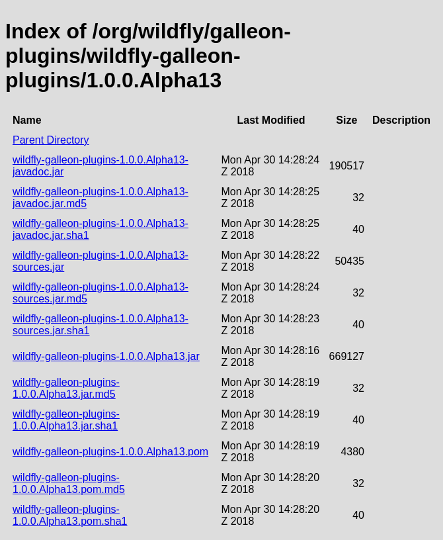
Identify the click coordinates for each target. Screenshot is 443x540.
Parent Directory (51, 140)
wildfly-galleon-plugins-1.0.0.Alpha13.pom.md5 (69, 483)
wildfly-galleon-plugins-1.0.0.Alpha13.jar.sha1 (66, 419)
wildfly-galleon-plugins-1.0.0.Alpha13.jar (106, 356)
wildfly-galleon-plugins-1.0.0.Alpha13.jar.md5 (66, 388)
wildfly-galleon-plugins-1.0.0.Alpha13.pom (110, 451)
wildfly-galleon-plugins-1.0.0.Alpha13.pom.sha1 (70, 515)
